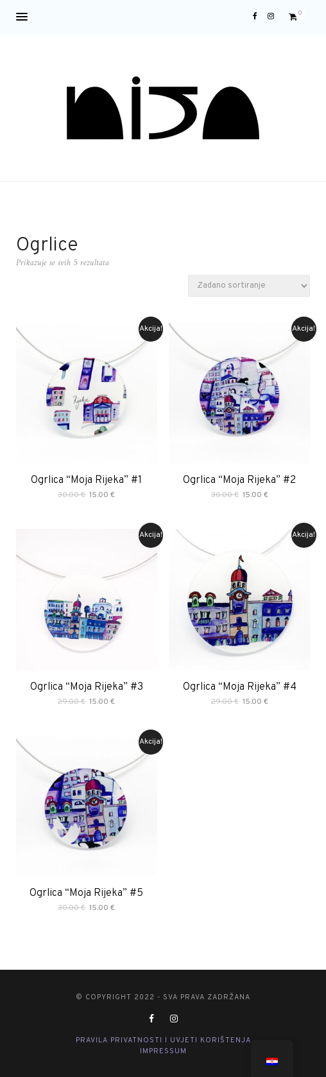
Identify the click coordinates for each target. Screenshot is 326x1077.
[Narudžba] (249, 286)
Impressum (163, 1051)
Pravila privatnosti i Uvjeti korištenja (163, 1040)
